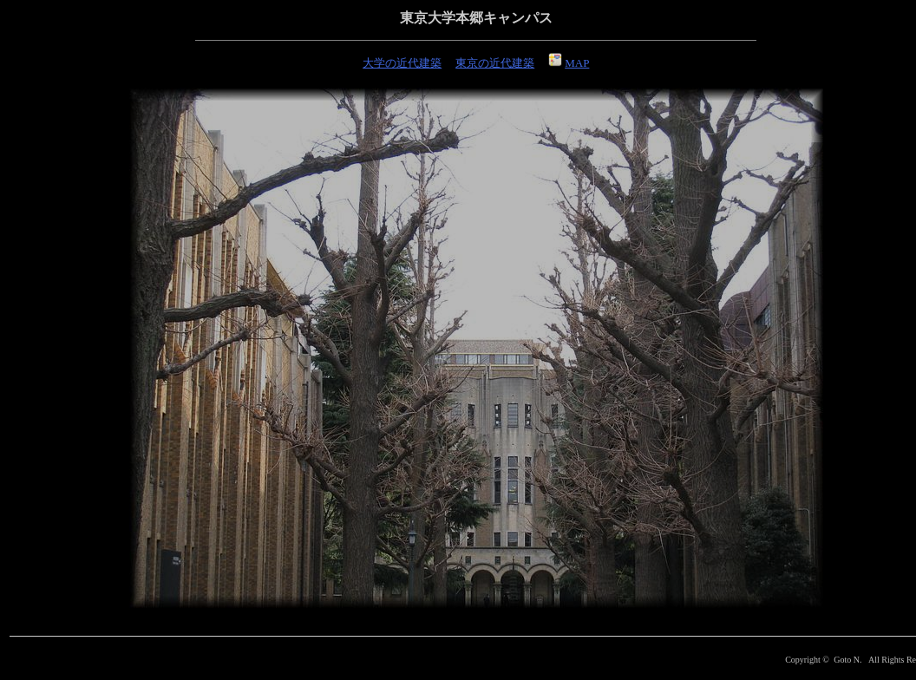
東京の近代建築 (494, 62)
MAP (568, 62)
